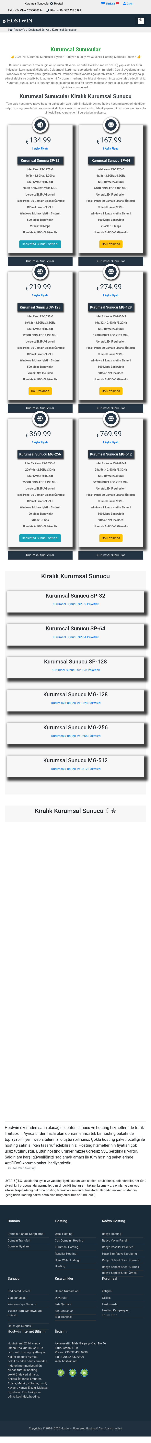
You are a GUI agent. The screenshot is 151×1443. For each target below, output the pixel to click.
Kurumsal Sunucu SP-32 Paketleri (75, 605)
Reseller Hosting (65, 1260)
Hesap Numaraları (67, 1297)
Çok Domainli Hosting (69, 1247)
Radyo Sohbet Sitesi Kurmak (120, 1266)
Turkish (110, 3)
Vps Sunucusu (17, 1304)
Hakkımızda (110, 1311)
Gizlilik (106, 1304)
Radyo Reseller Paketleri (118, 1253)
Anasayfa (19, 29)
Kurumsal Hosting (66, 1253)
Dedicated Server (39, 29)
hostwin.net (69, 1367)
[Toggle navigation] (140, 21)
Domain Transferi (19, 1247)
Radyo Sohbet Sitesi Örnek (119, 1279)
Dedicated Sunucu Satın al (40, 244)
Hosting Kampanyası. (116, 1317)
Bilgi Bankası (63, 1323)
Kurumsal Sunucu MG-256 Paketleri (75, 740)
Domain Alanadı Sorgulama (25, 1240)
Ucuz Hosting (63, 1240)
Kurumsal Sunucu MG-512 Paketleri (75, 773)
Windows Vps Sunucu (22, 1311)
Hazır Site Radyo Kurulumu (119, 1260)
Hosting (60, 1272)
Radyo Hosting (111, 1240)
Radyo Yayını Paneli (114, 1247)
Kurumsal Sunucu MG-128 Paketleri (75, 706)
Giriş (129, 3)
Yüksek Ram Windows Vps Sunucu (25, 1320)
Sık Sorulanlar (64, 1317)
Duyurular (61, 1304)
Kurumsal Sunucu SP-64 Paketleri (75, 639)
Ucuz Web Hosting (67, 1266)
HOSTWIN (17, 21)
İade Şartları (63, 1311)
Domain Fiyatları (18, 1253)
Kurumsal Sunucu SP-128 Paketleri (75, 673)
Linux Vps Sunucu (19, 1332)
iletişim (106, 1297)
